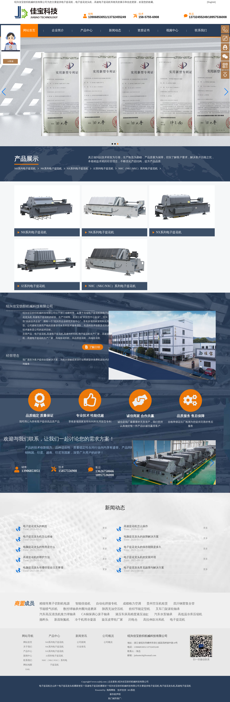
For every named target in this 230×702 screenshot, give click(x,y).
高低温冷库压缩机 (190, 614)
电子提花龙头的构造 (35, 571)
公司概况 (108, 642)
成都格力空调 (132, 603)
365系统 (131, 690)
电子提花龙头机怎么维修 (38, 581)
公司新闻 (81, 642)
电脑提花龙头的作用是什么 (39, 592)
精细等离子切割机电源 (54, 603)
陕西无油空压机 (112, 609)
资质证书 (143, 30)
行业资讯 (81, 646)
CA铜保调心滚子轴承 (95, 614)
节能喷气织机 (48, 609)
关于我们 (27, 646)
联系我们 (201, 30)
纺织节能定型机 (139, 609)
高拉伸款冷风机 (153, 619)
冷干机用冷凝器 (85, 619)
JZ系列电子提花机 (33, 380)
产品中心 (86, 30)
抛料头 (44, 619)
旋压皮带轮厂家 (112, 619)
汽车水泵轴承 (163, 614)
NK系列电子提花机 (51, 168)
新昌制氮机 (61, 619)
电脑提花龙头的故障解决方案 (141, 581)
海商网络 (111, 690)
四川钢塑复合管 (184, 603)
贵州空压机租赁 (157, 603)
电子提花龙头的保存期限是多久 (142, 592)
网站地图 (27, 664)
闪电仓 (132, 619)
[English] (211, 2)
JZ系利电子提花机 (54, 655)
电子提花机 (67, 2)
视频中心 (172, 30)
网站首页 (29, 30)
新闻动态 (115, 30)
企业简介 (58, 30)
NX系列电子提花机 (77, 168)
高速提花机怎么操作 (136, 571)
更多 (105, 573)
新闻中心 (27, 655)
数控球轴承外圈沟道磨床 (80, 609)
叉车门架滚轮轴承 (168, 609)
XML (27, 669)
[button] (112, 144)
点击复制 (112, 681)
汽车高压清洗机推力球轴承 (57, 614)
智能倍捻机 (82, 603)
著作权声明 (115, 694)
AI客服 (10, 61)
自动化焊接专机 (106, 603)
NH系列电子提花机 (34, 326)
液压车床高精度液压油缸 (132, 614)
